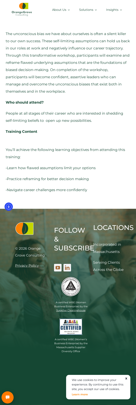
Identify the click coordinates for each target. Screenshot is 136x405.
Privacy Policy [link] (27, 265)
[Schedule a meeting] (8, 397)
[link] (21, 4)
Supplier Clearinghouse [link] (71, 310)
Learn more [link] (80, 394)
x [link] (126, 378)
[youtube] (58, 267)
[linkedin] (67, 267)
